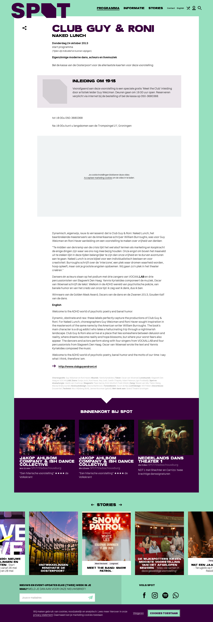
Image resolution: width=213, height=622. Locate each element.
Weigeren (138, 613)
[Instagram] (155, 596)
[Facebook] (144, 596)
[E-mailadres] (57, 597)
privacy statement (43, 614)
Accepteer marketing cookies (98, 177)
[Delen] (24, 27)
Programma (108, 8)
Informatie (134, 8)
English (180, 8)
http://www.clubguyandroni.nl (78, 366)
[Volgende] (120, 505)
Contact (171, 8)
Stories (155, 8)
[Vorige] (92, 505)
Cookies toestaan (164, 613)
